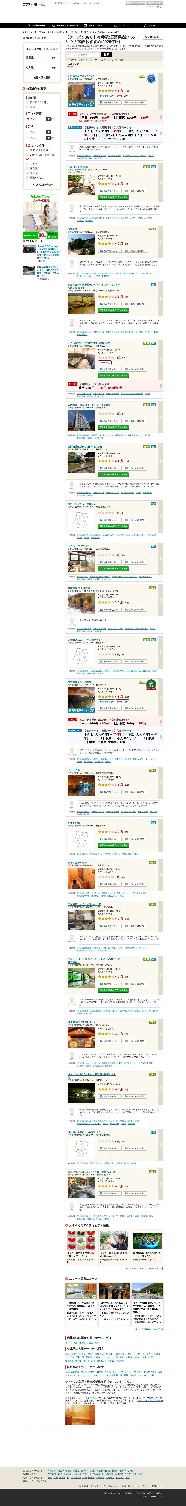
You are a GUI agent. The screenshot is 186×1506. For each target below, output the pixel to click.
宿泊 (67, 1353)
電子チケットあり (78, 59)
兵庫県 (76, 1470)
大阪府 (100, 1470)
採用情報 (159, 1493)
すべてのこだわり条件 (42, 184)
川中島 (82, 1343)
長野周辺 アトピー (135, 435)
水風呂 (97, 1357)
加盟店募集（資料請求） (89, 1486)
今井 (75, 1343)
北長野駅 (95, 896)
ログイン (151, 7)
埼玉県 (61, 1470)
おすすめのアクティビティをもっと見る (143, 1268)
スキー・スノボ (100, 1375)
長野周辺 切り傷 (112, 218)
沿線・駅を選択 (42, 77)
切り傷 (89, 1357)
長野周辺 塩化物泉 (84, 156)
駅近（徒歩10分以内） (130, 1357)
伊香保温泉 (98, 1474)
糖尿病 (120, 1361)
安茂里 (90, 1343)
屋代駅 (86, 814)
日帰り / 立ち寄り (39, 102)
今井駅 (151, 156)
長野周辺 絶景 (95, 1011)
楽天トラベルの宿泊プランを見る (113, 197)
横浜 (50, 1477)
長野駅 (147, 394)
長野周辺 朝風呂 (139, 893)
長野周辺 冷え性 (114, 156)
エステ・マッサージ (143, 1353)
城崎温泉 (77, 1474)
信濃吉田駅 (112, 896)
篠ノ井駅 (89, 158)
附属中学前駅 (82, 951)
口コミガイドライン (131, 1486)
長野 (96, 1343)
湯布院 (128, 1474)
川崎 (56, 1477)
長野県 (115, 1470)
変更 (54, 58)
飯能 (84, 1477)
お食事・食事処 (78, 1353)
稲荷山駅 (108, 1066)
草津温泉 (52, 1474)
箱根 (60, 1474)
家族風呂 (35, 173)
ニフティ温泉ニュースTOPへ (148, 1329)
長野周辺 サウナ (148, 273)
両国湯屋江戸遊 (93, 1398)
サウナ (90, 1353)
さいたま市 (76, 1477)
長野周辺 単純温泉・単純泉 (102, 435)
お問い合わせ (157, 1486)
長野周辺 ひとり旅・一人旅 (132, 394)
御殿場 (91, 1477)
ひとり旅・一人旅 (109, 1357)
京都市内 (110, 1477)
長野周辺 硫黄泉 (83, 435)
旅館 (93, 1361)
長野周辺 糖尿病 (99, 156)
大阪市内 (100, 1477)
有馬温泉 (67, 1474)
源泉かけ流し (148, 1357)
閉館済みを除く (118, 59)
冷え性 (157, 1353)
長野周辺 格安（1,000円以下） (128, 273)
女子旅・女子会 (82, 1361)
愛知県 (123, 1470)
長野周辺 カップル (128, 218)
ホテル (129, 1353)
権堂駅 (90, 396)
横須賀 (62, 1477)
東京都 (92, 1470)
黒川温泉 (119, 1474)
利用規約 (150, 1493)
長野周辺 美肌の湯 (97, 218)
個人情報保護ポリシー (113, 1493)
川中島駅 (80, 158)
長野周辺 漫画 (147, 1216)
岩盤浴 (33, 164)
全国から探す (51, 49)
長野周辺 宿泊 (82, 218)
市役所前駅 (81, 396)
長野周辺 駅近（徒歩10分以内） (102, 535)
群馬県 (84, 1470)
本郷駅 (135, 854)
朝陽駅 (91, 951)
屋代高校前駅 (82, 335)
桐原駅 (103, 896)
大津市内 (120, 1477)
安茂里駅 (98, 158)
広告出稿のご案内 (111, 1486)
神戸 (127, 1477)
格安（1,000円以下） (105, 1353)
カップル (69, 1357)
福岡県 (131, 1470)
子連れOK (79, 1357)
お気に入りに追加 (136, 102)
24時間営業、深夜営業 (42, 154)
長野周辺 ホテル (123, 535)
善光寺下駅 (98, 396)
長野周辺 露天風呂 (146, 1063)
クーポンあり (99, 59)
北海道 (107, 1470)
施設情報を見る (110, 102)
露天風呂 (120, 1353)
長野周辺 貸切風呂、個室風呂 (138, 671)
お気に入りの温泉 (135, 3)
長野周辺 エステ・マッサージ (134, 156)
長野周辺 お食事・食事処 (104, 273)
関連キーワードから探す (35, 1481)
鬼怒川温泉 (137, 1474)
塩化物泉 (69, 1361)
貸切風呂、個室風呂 (106, 1361)
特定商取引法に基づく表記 (134, 1493)
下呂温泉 (87, 1474)
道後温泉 (109, 1474)
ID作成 (160, 7)
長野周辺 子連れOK (84, 273)
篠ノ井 (68, 1343)
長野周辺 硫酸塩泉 (84, 394)
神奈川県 (52, 1470)
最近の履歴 (154, 3)
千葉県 (68, 1470)
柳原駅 (108, 951)
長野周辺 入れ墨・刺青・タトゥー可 (116, 893)
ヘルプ (146, 1486)
